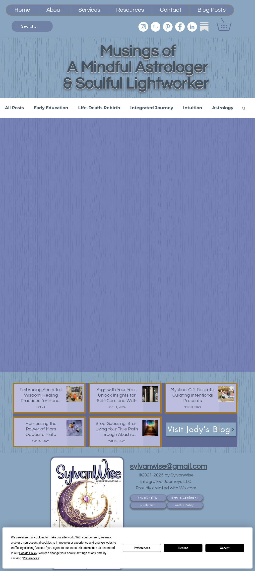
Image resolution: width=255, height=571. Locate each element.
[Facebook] (180, 27)
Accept (225, 548)
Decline (183, 548)
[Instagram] (143, 27)
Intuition (192, 107)
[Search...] (31, 26)
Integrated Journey (151, 107)
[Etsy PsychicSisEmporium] (155, 27)
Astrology (222, 107)
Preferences (142, 548)
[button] (230, 24)
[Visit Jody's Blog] (201, 429)
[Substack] (204, 27)
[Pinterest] (168, 27)
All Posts (14, 107)
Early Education (51, 107)
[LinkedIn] (192, 27)
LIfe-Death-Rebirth (99, 107)
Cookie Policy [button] (28, 553)
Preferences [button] (31, 558)
